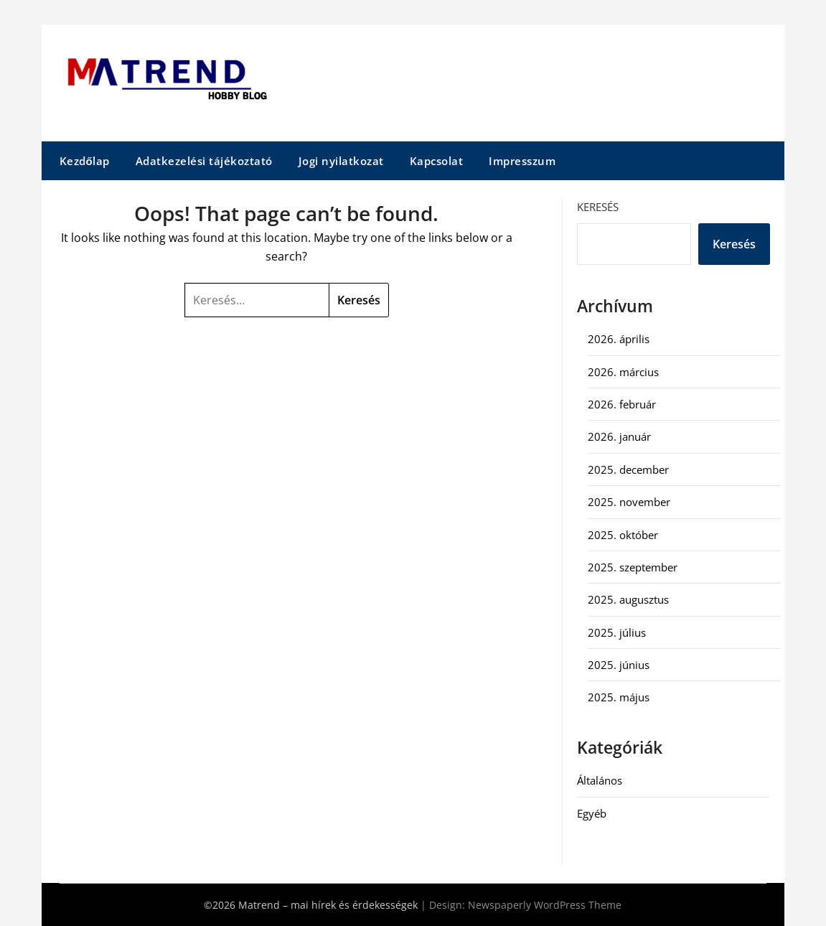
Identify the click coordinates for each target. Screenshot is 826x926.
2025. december (628, 469)
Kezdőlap (85, 161)
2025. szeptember (632, 567)
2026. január (619, 436)
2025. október (623, 535)
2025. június (618, 665)
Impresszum (522, 161)
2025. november (629, 502)
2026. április (618, 339)
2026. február (622, 404)
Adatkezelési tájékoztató (204, 161)
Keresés (598, 207)
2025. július (617, 632)
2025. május (618, 697)
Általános (599, 780)
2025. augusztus (628, 599)
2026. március (623, 372)
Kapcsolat (437, 161)
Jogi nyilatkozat (341, 161)
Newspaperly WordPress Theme (544, 905)
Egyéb (591, 813)
